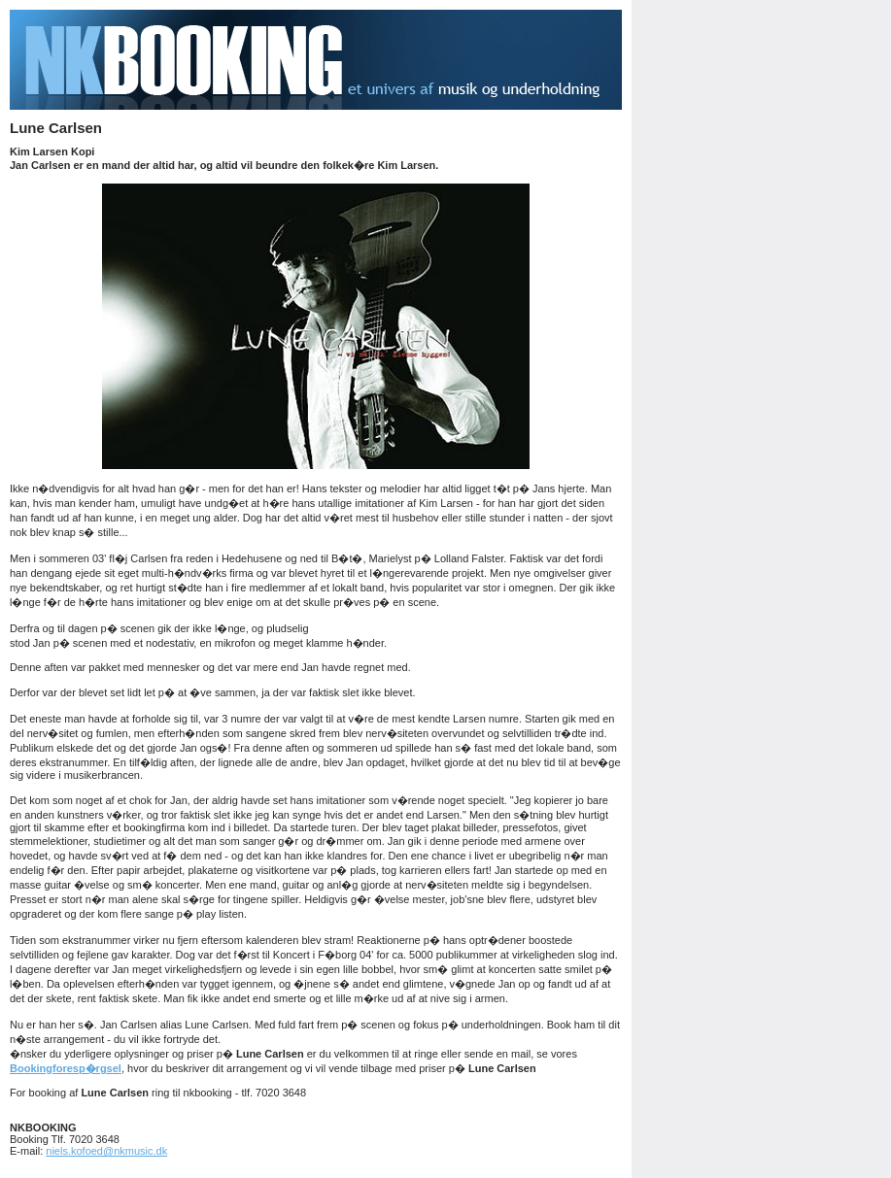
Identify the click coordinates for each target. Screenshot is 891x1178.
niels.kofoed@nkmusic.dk (106, 1151)
